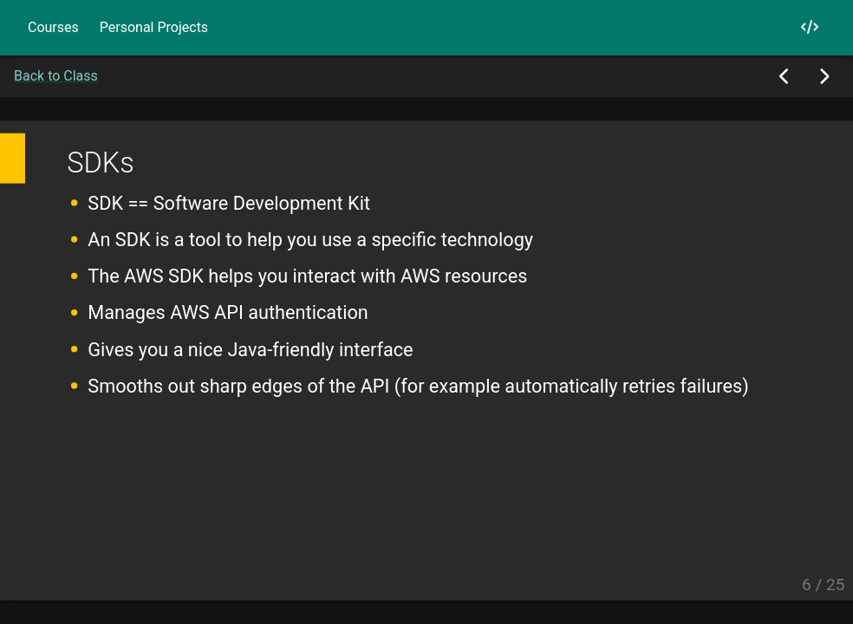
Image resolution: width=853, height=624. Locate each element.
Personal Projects (154, 27)
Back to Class (56, 76)
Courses (53, 27)
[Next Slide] (824, 76)
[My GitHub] (809, 27)
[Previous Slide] (785, 76)
